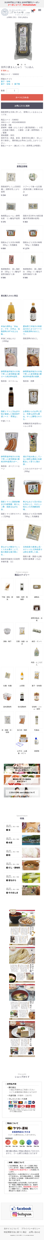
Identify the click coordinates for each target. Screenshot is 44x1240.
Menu (40, 9)
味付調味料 (22, 698)
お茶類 (22, 677)
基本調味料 (7, 698)
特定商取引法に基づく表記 (15, 1232)
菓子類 (17, 84)
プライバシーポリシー (30, 1229)
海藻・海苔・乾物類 (22, 589)
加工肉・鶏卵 (22, 721)
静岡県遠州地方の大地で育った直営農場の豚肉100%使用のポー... (10, 459)
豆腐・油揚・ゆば (22, 633)
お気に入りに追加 (22, 106)
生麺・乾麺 (7, 677)
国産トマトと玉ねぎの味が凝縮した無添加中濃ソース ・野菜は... (10, 414)
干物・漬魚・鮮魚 (7, 589)
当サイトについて (11, 1229)
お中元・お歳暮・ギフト (22, 743)
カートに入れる (22, 97)
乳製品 (36, 721)
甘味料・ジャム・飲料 (36, 699)
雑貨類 (36, 742)
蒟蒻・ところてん (36, 655)
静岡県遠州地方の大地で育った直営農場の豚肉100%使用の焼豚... (32, 374)
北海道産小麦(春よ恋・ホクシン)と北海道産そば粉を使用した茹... (32, 549)
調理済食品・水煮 (36, 610)
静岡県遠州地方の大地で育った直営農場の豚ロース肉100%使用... (10, 374)
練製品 (36, 588)
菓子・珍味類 (36, 677)
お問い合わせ (34, 1232)
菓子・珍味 (5, 81)
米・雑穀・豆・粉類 (7, 722)
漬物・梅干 (7, 632)
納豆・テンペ (36, 632)
